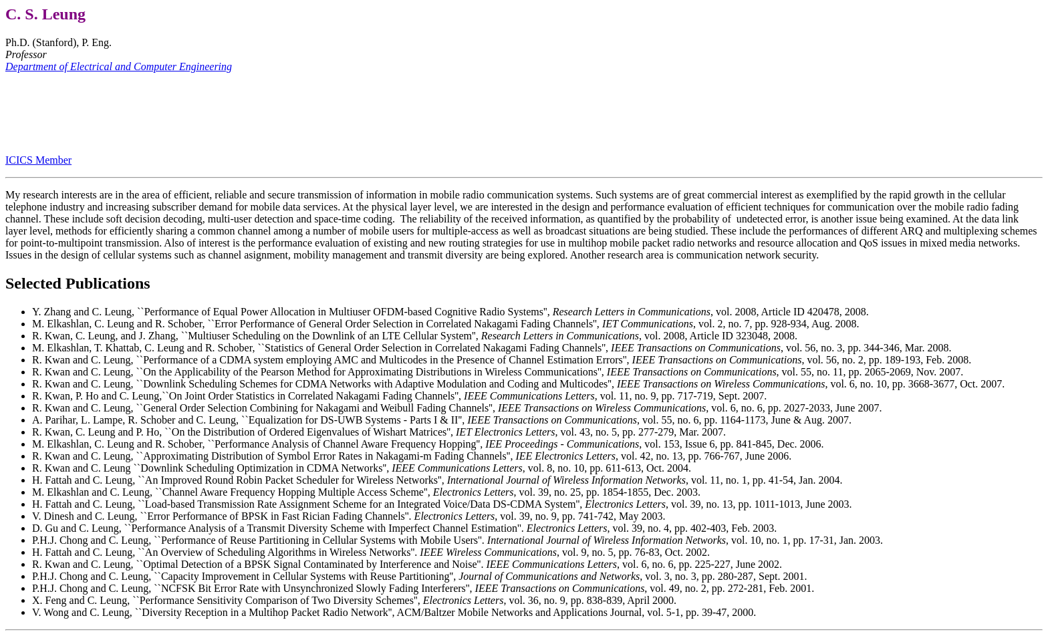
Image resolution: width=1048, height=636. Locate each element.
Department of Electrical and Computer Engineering (118, 66)
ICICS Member (38, 160)
